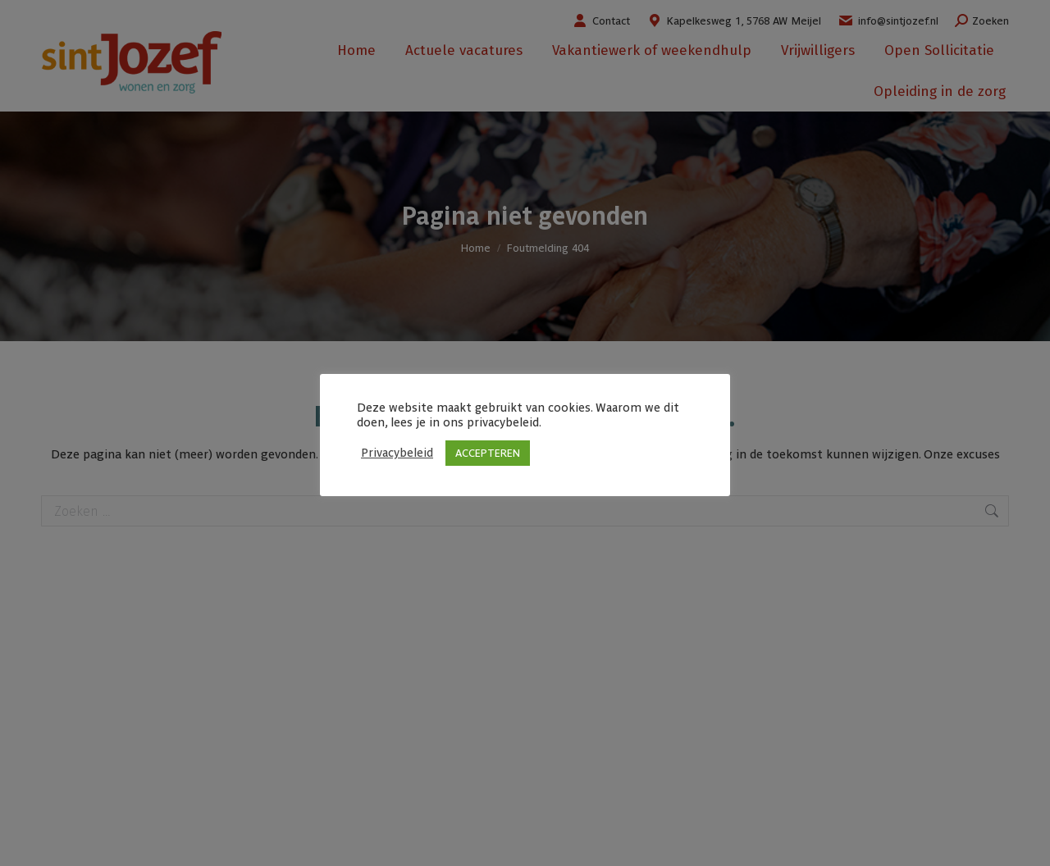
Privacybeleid (397, 452)
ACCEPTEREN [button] (487, 453)
